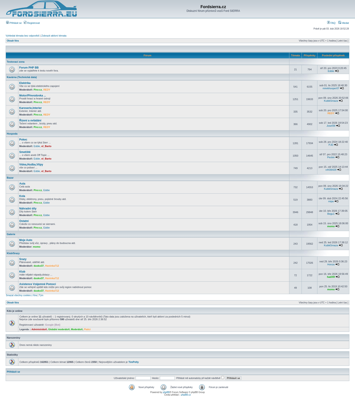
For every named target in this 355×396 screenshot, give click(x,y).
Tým (41, 295)
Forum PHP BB (29, 67)
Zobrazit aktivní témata (53, 35)
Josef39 (330, 125)
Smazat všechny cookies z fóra (21, 295)
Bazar (10, 177)
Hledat (343, 23)
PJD (331, 144)
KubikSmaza (331, 100)
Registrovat (32, 23)
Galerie (11, 234)
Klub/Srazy (13, 253)
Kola (22, 196)
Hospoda (12, 133)
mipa (331, 201)
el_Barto (46, 146)
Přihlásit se (14, 23)
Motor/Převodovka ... (32, 95)
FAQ (331, 23)
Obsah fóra (13, 40)
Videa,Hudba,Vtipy (31, 164)
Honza (331, 264)
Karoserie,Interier (30, 108)
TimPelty (133, 362)
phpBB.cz (186, 395)
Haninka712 (52, 265)
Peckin (331, 157)
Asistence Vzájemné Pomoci (37, 284)
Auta (22, 183)
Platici (87, 329)
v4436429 (331, 169)
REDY (46, 89)
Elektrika (25, 83)
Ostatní (24, 221)
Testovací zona (15, 61)
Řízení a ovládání (30, 120)
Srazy (22, 259)
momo (331, 226)
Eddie (331, 71)
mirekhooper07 (331, 88)
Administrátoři (39, 329)
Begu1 (331, 213)
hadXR (331, 276)
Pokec (23, 139)
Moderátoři (77, 329)
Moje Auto (25, 240)
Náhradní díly (27, 208)
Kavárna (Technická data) (22, 77)
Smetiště (25, 152)
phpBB (166, 392)
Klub (22, 271)
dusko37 (39, 265)
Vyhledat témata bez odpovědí (22, 35)
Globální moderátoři (59, 329)
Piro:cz (38, 89)
